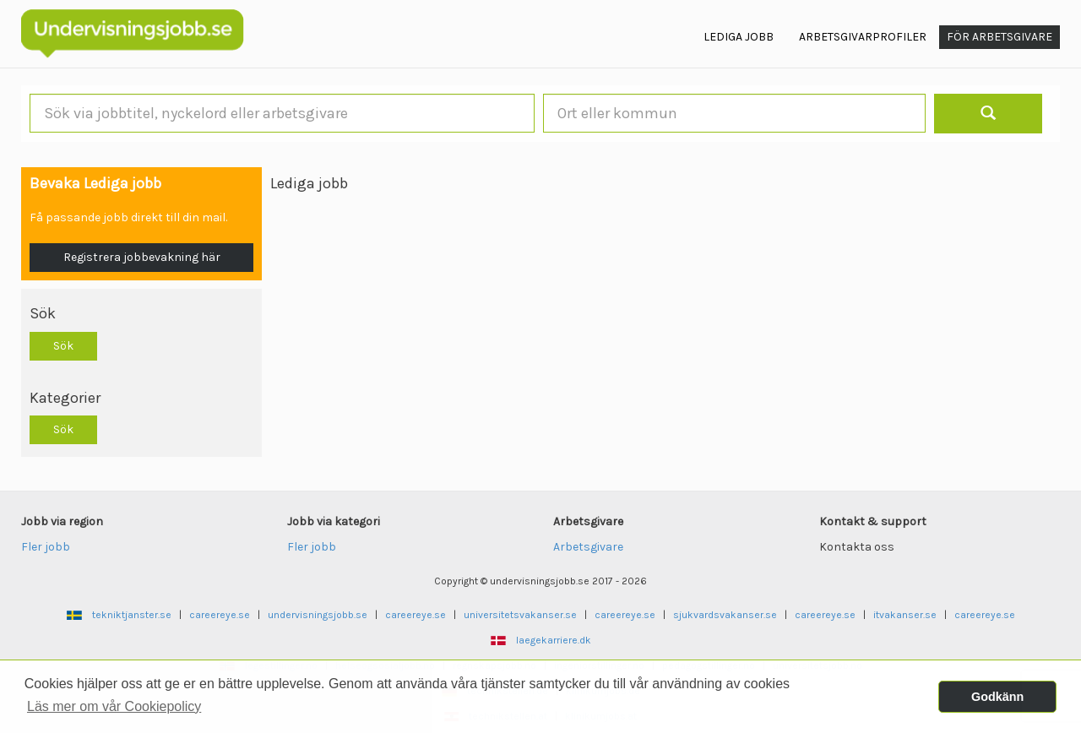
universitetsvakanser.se (520, 615)
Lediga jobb (738, 37)
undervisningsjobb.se (317, 615)
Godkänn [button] (997, 696)
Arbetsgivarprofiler (862, 37)
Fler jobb (45, 547)
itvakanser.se (905, 615)
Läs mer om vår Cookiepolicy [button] (114, 706)
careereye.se (219, 615)
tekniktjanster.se (131, 615)
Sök (63, 346)
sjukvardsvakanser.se (725, 615)
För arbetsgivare (999, 37)
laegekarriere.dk (553, 640)
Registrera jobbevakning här (141, 257)
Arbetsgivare (588, 547)
